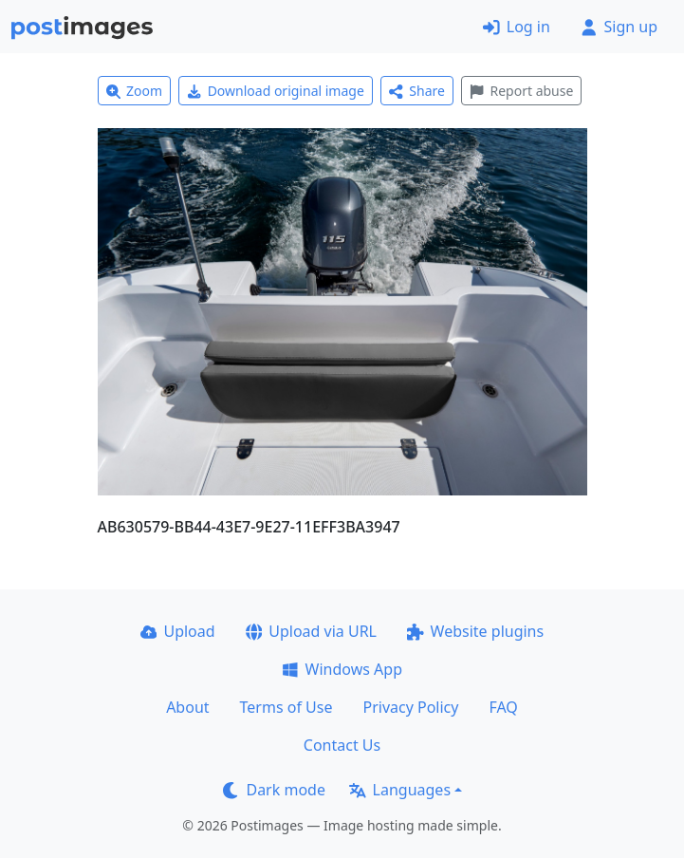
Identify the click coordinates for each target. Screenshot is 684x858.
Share (417, 91)
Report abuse (521, 91)
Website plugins (475, 631)
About (187, 707)
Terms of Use (286, 707)
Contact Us (342, 745)
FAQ (503, 707)
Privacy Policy (410, 707)
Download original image (275, 91)
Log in (516, 26)
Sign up (619, 26)
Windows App (342, 669)
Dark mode (274, 789)
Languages (400, 789)
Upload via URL (311, 631)
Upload (177, 631)
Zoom (134, 91)
